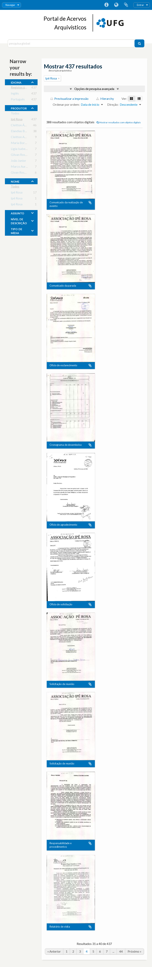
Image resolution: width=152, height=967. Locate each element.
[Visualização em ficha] (131, 99)
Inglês (15, 94)
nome (15, 181)
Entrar (140, 5)
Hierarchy (105, 98)
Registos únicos (21, 88)
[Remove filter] (59, 78)
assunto (17, 212)
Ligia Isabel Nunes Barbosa (29, 149)
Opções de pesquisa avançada (94, 89)
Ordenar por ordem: (66, 104)
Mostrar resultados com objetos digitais (119, 122)
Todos (15, 114)
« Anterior (54, 951)
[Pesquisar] (139, 43)
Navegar (10, 5)
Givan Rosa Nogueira (25, 173)
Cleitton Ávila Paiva (24, 126)
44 (121, 951)
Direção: (113, 104)
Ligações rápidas (106, 5)
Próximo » (134, 951)
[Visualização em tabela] (139, 99)
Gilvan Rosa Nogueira (25, 155)
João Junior (18, 161)
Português (18, 100)
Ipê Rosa (16, 120)
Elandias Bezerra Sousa (26, 132)
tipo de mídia (16, 230)
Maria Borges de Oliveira (28, 143)
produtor (19, 108)
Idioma (116, 5)
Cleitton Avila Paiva (24, 137)
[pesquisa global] (72, 43)
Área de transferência (126, 5)
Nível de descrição (19, 220)
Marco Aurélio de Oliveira (28, 167)
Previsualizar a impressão (69, 98)
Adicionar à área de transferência (90, 203)
